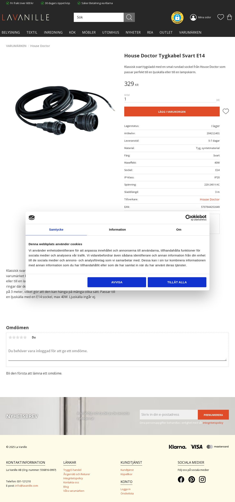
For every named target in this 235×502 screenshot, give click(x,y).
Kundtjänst (127, 470)
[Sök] (129, 17)
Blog (66, 486)
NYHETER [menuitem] (133, 32)
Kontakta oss (71, 482)
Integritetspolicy (73, 478)
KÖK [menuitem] (72, 32)
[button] (220, 17)
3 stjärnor (17, 337)
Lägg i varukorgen (172, 112)
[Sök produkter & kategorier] (104, 17)
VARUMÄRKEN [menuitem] (190, 32)
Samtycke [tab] (56, 229)
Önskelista (127, 493)
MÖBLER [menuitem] (89, 32)
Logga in (126, 489)
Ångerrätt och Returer (76, 474)
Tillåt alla (177, 282)
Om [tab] (178, 229)
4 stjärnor (21, 337)
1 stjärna (10, 337)
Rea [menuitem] (150, 32)
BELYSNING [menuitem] (11, 32)
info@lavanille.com (26, 485)
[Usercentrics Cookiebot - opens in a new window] (188, 218)
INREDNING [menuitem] (53, 32)
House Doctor (210, 199)
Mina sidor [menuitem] (204, 17)
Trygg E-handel (72, 470)
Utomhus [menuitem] (110, 32)
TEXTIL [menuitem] (31, 32)
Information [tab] (117, 229)
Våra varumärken (73, 491)
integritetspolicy (213, 423)
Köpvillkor (126, 474)
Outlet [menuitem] (166, 32)
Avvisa (116, 282)
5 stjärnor (25, 337)
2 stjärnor (14, 337)
